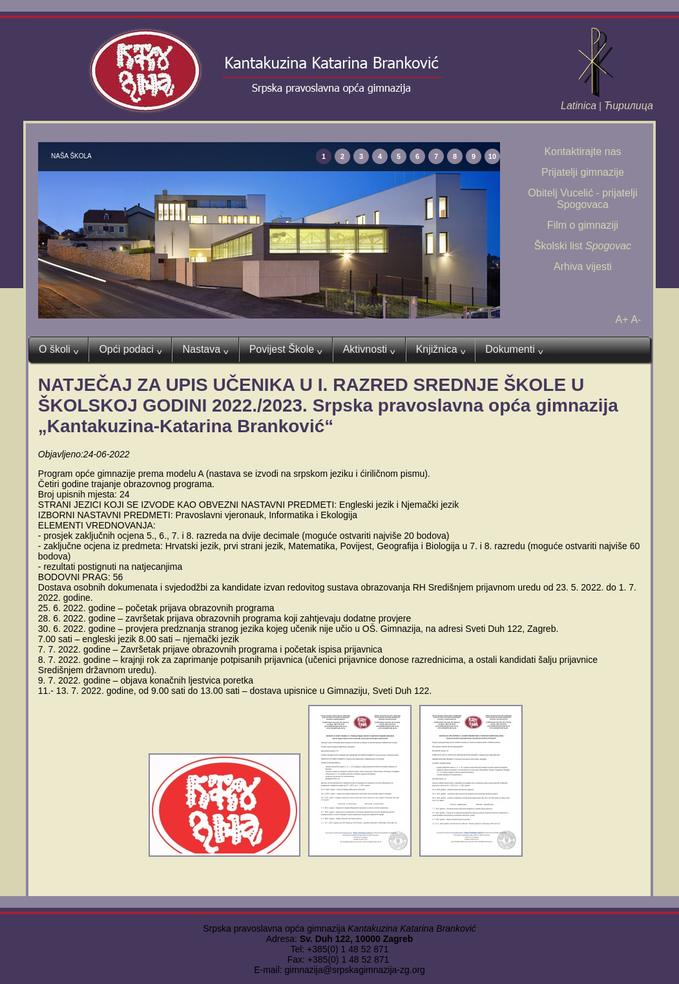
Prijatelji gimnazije (582, 172)
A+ (622, 319)
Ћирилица (628, 105)
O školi (58, 349)
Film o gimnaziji (582, 225)
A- (636, 319)
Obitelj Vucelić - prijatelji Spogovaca (582, 198)
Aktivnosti (369, 349)
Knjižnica (441, 349)
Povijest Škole (285, 349)
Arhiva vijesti (583, 266)
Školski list (582, 245)
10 (492, 156)
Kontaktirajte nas (582, 151)
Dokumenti (514, 349)
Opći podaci (130, 349)
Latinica (578, 105)
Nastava (205, 349)
